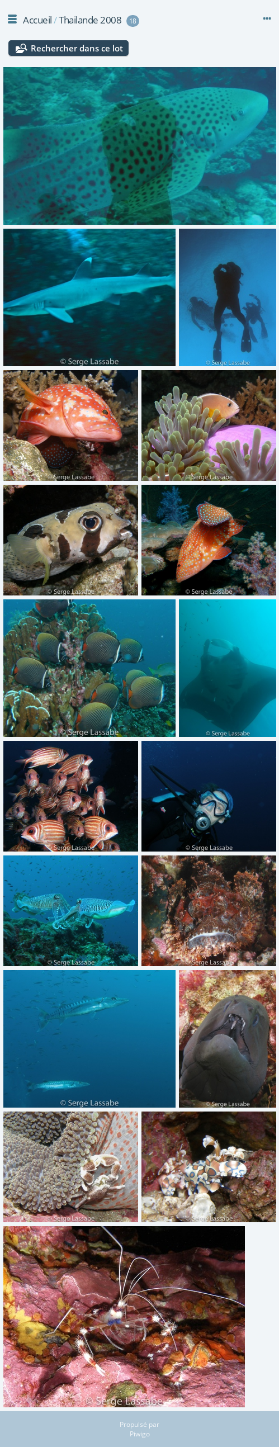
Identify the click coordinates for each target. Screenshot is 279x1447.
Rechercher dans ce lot (77, 48)
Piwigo (140, 1434)
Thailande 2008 (90, 19)
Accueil (37, 19)
